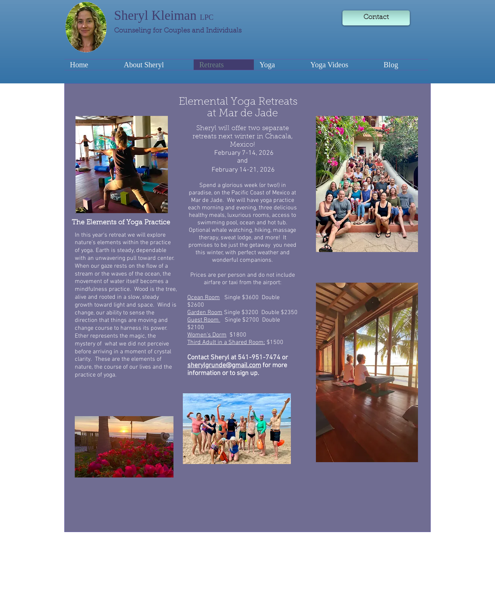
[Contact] (376, 17)
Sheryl (132, 15)
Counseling (133, 31)
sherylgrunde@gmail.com (224, 365)
